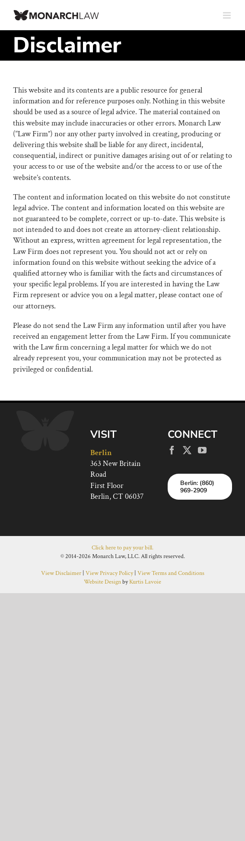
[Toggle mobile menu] (227, 15)
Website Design (102, 582)
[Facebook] (172, 450)
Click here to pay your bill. (122, 548)
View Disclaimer (61, 573)
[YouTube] (202, 450)
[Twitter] (187, 450)
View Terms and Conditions (170, 573)
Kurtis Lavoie (145, 582)
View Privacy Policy (109, 573)
